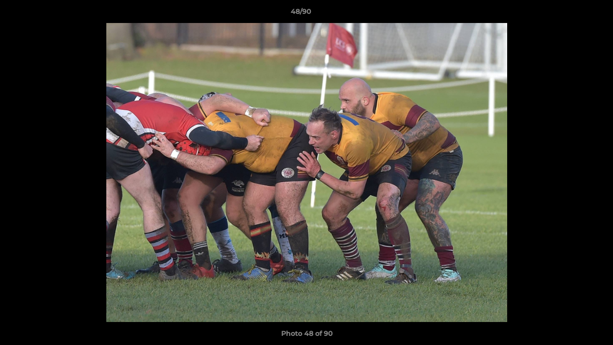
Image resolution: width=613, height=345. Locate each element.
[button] (573, 14)
